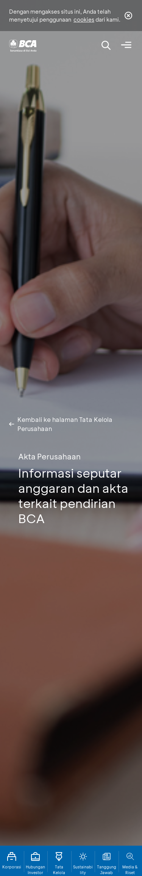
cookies (83, 19)
